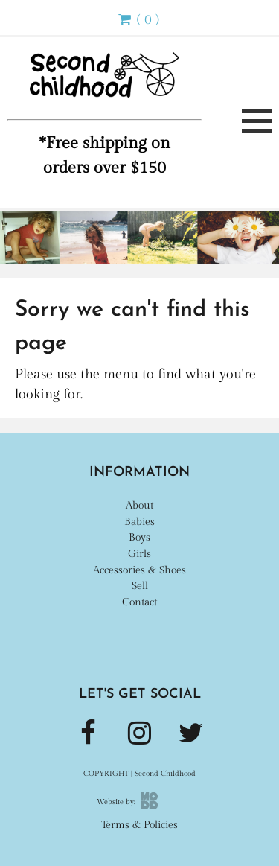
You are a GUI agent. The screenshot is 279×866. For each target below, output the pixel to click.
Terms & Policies (139, 824)
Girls (139, 553)
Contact (139, 602)
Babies (139, 521)
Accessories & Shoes (139, 570)
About (139, 505)
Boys (139, 537)
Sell (140, 585)
